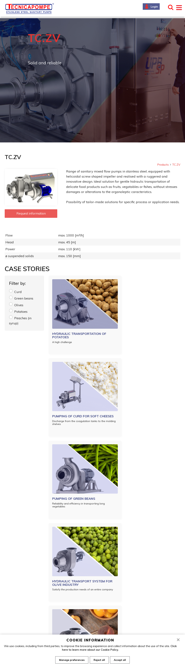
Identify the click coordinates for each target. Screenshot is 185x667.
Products (164, 164)
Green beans (23, 298)
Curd (18, 292)
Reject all (99, 660)
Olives (18, 305)
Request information (31, 213)
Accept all (121, 660)
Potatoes (20, 311)
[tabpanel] (92, 80)
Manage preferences (71, 660)
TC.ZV (176, 164)
